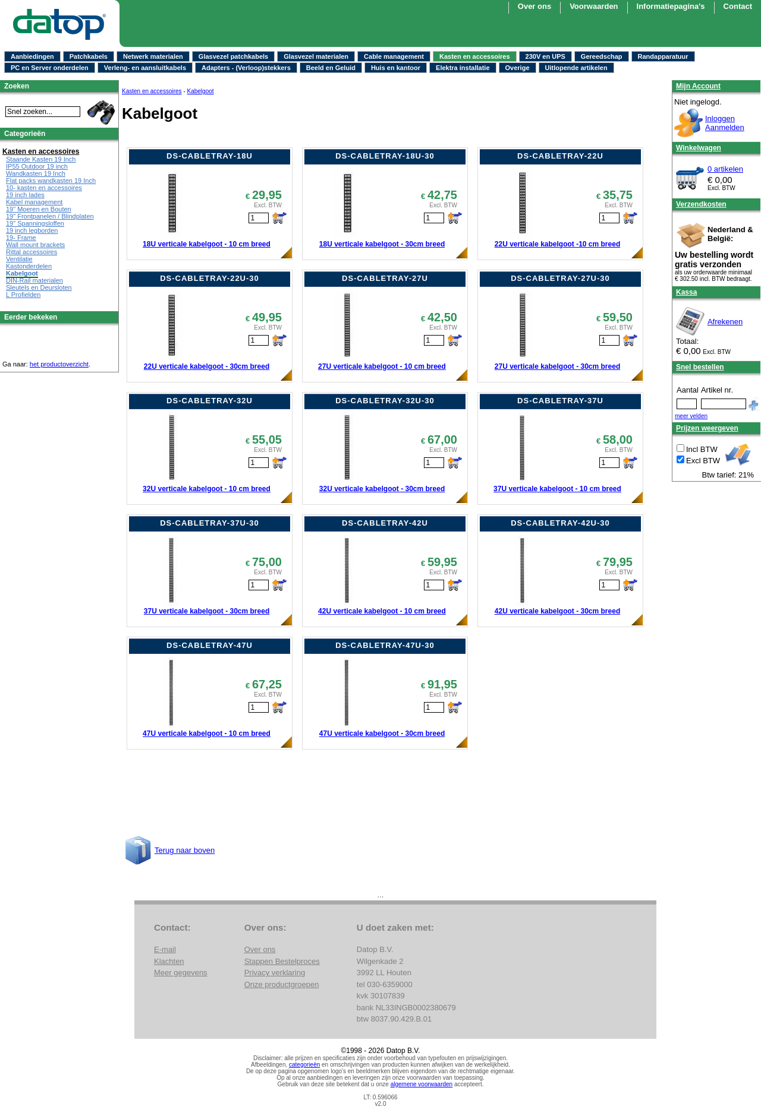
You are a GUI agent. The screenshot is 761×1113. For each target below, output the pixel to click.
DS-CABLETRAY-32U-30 (385, 400)
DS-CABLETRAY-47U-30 (385, 645)
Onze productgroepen (281, 984)
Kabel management (34, 201)
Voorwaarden (594, 6)
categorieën (304, 1064)
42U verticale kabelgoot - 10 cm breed (382, 611)
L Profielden (23, 294)
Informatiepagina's (671, 6)
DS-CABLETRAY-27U (385, 278)
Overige (517, 67)
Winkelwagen (698, 148)
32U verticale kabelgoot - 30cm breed (382, 489)
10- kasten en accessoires (44, 187)
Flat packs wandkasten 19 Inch (51, 180)
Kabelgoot (200, 91)
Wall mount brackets (35, 244)
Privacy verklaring (275, 972)
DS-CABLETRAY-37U (560, 400)
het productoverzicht (59, 364)
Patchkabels (89, 56)
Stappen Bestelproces (282, 961)
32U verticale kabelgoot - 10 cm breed (207, 489)
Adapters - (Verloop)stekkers (246, 67)
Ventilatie (19, 259)
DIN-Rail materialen (34, 280)
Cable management (394, 56)
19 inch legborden (32, 230)
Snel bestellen (700, 367)
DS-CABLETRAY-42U (385, 522)
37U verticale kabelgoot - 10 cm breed (557, 489)
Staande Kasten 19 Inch (41, 159)
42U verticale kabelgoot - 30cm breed (557, 611)
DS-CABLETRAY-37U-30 (209, 522)
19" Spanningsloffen (35, 223)
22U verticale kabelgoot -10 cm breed (557, 244)
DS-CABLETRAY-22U (560, 155)
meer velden (691, 416)
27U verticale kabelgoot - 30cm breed (557, 366)
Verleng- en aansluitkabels (145, 67)
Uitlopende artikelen (576, 67)
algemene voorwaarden (422, 1084)
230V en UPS (545, 56)
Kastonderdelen (29, 266)
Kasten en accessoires (474, 56)
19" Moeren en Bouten (38, 209)
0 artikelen (725, 169)
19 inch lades (25, 194)
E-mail (165, 949)
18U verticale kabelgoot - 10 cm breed (207, 244)
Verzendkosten (701, 204)
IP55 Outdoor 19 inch (37, 166)
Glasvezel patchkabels (233, 56)
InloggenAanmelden (724, 123)
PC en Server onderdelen (50, 67)
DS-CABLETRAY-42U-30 (560, 522)
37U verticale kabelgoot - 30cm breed (206, 611)
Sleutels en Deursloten (39, 287)
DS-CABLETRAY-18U (209, 155)
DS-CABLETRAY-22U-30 (209, 278)
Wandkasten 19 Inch (35, 173)
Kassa (686, 292)
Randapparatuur (663, 56)
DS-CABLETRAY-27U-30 (560, 278)
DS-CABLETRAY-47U (209, 645)
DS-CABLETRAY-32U (209, 400)
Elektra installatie (463, 67)
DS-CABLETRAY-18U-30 (385, 155)
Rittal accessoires (31, 251)
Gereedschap (601, 56)
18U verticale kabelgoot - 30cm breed (382, 244)
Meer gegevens (180, 972)
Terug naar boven (185, 850)
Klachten (169, 961)
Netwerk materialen (153, 56)
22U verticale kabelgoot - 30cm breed (206, 366)
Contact (738, 6)
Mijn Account (698, 86)
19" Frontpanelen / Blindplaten (50, 216)
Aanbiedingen (32, 56)
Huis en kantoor (395, 67)
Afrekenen (725, 321)
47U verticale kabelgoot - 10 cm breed (207, 733)
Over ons (534, 6)
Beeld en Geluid (331, 67)
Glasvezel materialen (316, 56)
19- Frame (21, 237)
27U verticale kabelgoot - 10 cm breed (382, 366)
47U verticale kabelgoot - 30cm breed (382, 733)
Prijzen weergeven (707, 428)
